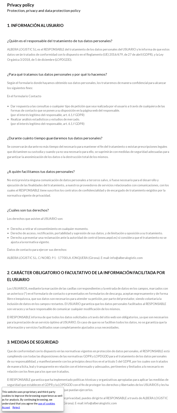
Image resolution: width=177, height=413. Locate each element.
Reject (16, 407)
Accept (6, 407)
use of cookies (46, 403)
